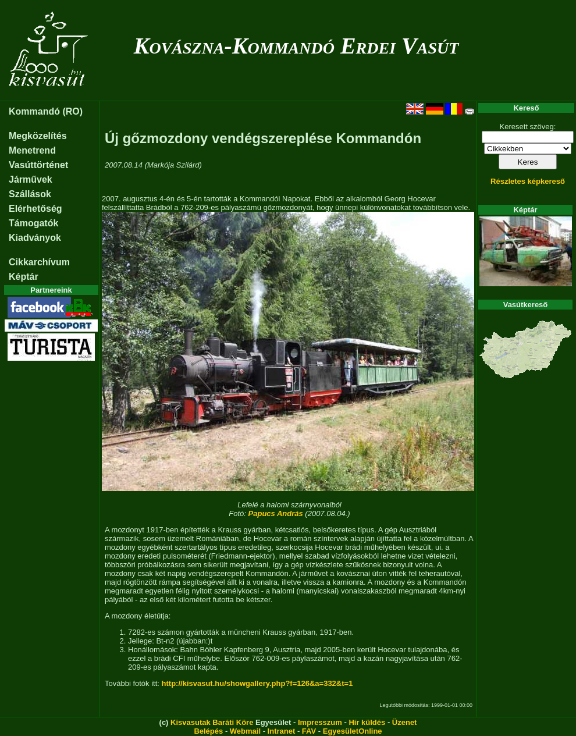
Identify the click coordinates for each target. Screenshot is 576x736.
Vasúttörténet (38, 165)
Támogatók (33, 223)
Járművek (30, 179)
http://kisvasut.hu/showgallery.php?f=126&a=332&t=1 (257, 683)
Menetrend (32, 150)
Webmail (245, 731)
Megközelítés (38, 136)
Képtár (23, 277)
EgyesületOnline (352, 731)
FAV (309, 731)
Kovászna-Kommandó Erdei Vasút (296, 46)
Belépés (208, 731)
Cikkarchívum (39, 262)
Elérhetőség (35, 209)
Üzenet (404, 722)
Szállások (30, 194)
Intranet (282, 731)
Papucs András (275, 513)
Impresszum (320, 722)
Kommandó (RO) (46, 111)
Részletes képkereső (527, 181)
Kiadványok (35, 238)
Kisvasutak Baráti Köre (211, 722)
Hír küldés (367, 722)
